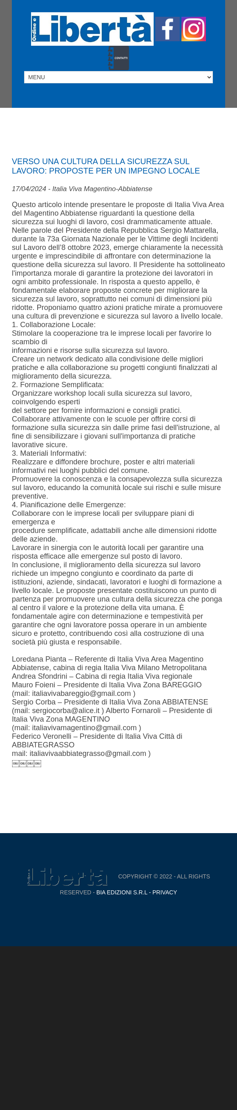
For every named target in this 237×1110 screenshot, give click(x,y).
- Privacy (162, 892)
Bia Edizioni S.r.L (122, 892)
